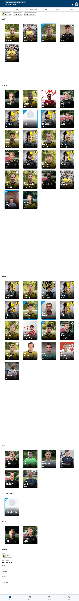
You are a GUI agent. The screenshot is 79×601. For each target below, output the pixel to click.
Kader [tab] (5, 9)
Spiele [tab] (17, 9)
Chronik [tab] (72, 9)
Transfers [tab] (59, 9)
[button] (17, 14)
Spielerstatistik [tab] (32, 9)
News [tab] (46, 9)
